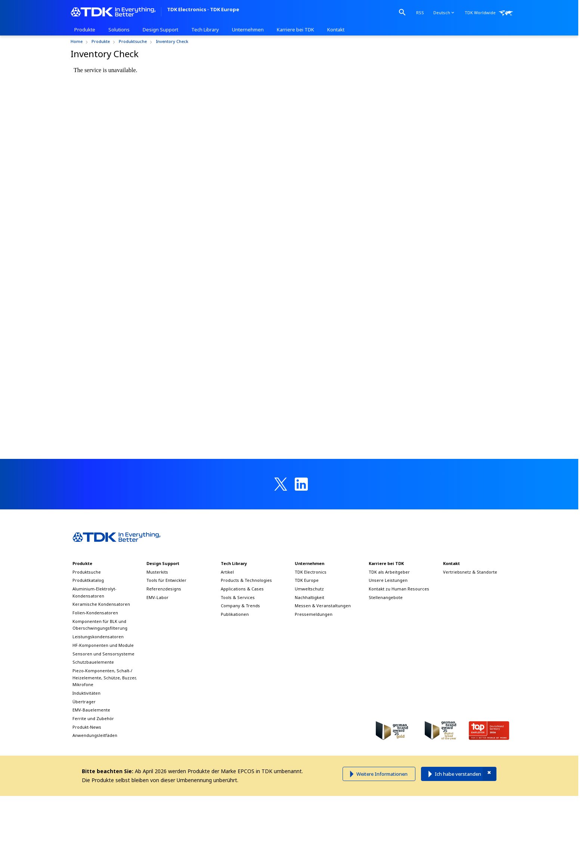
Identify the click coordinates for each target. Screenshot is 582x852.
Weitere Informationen (382, 774)
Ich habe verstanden (458, 774)
